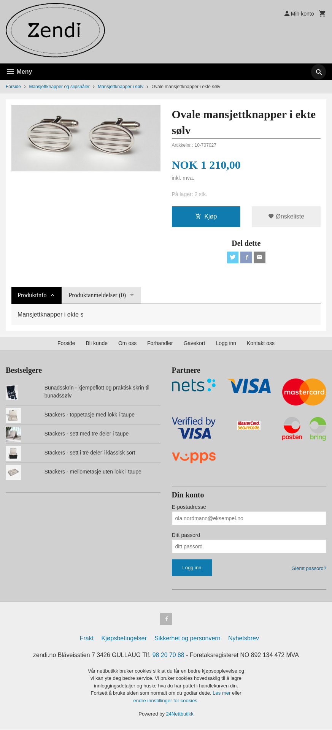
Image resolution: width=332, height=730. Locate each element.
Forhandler (160, 344)
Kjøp (206, 217)
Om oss (127, 344)
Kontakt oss (261, 344)
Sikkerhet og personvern (187, 639)
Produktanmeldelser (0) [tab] (97, 296)
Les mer (222, 694)
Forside (13, 86)
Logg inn (226, 344)
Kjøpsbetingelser (124, 639)
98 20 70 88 (168, 655)
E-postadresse (189, 508)
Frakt (87, 639)
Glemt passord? (308, 569)
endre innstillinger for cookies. (166, 701)
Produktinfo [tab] (31, 296)
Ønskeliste (286, 217)
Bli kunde (97, 344)
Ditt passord (186, 536)
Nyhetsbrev (243, 639)
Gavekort (194, 344)
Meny (19, 71)
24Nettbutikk (180, 715)
